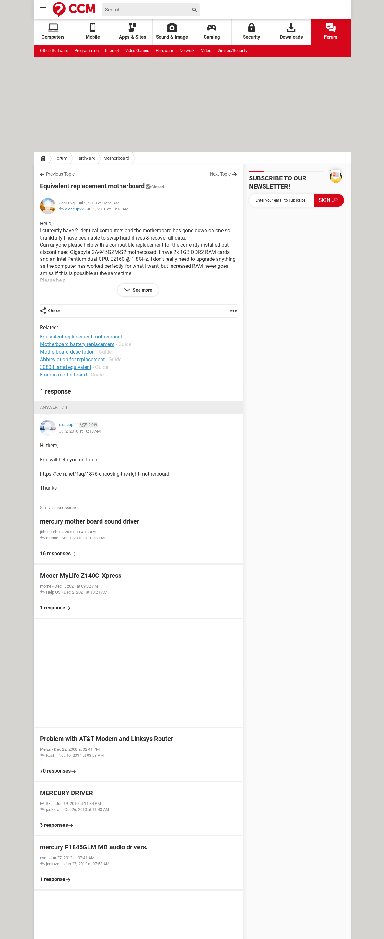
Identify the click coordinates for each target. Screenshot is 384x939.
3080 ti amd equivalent (65, 367)
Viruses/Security (232, 50)
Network (187, 50)
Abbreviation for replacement (72, 360)
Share (54, 310)
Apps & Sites (132, 31)
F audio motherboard (63, 375)
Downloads (291, 31)
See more (142, 290)
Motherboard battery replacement (77, 344)
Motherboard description (67, 352)
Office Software (54, 50)
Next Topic (220, 174)
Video (206, 50)
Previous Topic (60, 174)
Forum (330, 31)
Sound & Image (172, 31)
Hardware (164, 50)
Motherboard (116, 158)
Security (251, 31)
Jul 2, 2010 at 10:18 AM (107, 209)
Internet (112, 50)
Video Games (137, 50)
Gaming (212, 31)
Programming (87, 50)
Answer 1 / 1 (54, 407)
